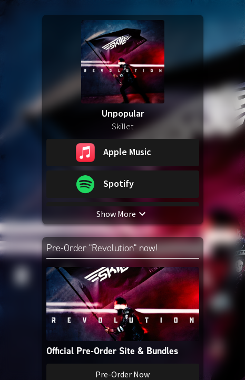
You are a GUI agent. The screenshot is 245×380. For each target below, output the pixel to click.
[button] (122, 152)
